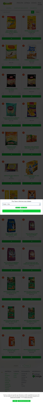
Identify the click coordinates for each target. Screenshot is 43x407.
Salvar (21, 211)
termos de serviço (29, 397)
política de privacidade (15, 397)
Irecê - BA (18, 207)
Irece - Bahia (24, 207)
